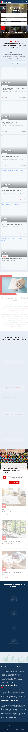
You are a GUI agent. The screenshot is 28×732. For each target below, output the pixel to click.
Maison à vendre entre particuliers (10, 708)
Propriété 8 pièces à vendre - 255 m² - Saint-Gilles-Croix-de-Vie (14, 671)
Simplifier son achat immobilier (12, 709)
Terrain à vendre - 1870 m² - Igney (8, 682)
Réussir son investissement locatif (13, 712)
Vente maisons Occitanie (5, 689)
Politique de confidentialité (18, 725)
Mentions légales (8, 725)
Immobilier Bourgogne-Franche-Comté (8, 696)
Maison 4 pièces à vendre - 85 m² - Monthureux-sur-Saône (13, 672)
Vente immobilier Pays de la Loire (7, 691)
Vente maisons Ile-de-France (17, 695)
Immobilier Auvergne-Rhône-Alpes (17, 689)
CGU (2, 725)
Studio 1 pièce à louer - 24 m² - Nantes (9, 678)
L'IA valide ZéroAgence (12, 717)
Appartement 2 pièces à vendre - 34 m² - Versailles (11, 675)
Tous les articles (14, 482)
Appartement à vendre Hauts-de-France (12, 692)
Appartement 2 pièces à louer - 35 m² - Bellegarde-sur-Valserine (12, 680)
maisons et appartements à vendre (18, 62)
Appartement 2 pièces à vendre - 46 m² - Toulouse (11, 676)
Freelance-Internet (21, 729)
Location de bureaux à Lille (16, 716)
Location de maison (9, 706)
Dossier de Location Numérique (13, 714)
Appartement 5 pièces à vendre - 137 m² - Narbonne (11, 674)
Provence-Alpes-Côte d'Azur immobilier (10, 697)
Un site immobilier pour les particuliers (8, 705)
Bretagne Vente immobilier (15, 693)
